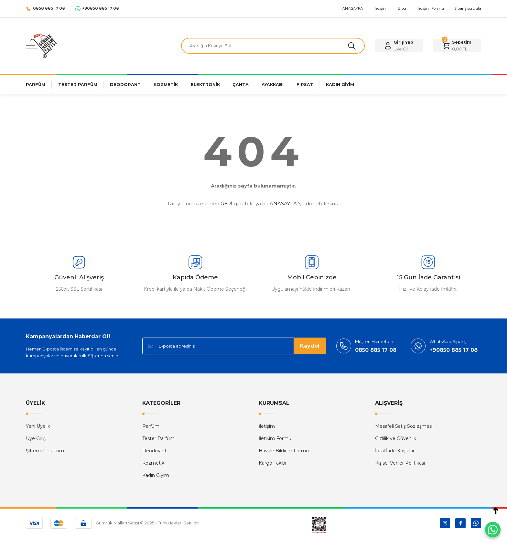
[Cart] (457, 46)
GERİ (226, 203)
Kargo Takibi (272, 463)
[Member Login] (399, 46)
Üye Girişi (36, 438)
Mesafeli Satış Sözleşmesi (404, 426)
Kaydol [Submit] (309, 346)
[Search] (273, 46)
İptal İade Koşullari (395, 451)
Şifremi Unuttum (45, 451)
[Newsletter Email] (234, 346)
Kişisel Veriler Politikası (400, 463)
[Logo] (41, 45)
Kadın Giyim (155, 475)
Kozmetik (153, 463)
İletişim (267, 426)
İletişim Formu (275, 438)
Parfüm (150, 426)
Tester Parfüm (158, 438)
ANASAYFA (283, 203)
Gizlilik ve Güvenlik (395, 438)
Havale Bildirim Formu (284, 451)
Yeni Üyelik (38, 426)
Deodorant (154, 451)
